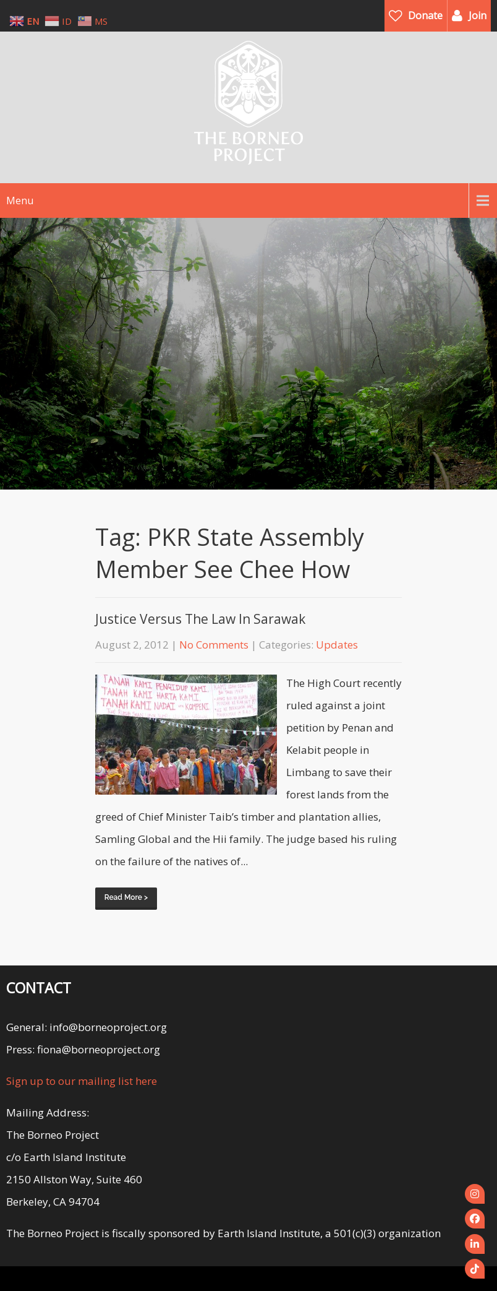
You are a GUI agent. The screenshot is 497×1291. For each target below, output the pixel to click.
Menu (19, 200)
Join (477, 15)
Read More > (126, 897)
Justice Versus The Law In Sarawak (200, 619)
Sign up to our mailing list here (81, 1081)
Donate (425, 15)
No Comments (213, 644)
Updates (337, 644)
